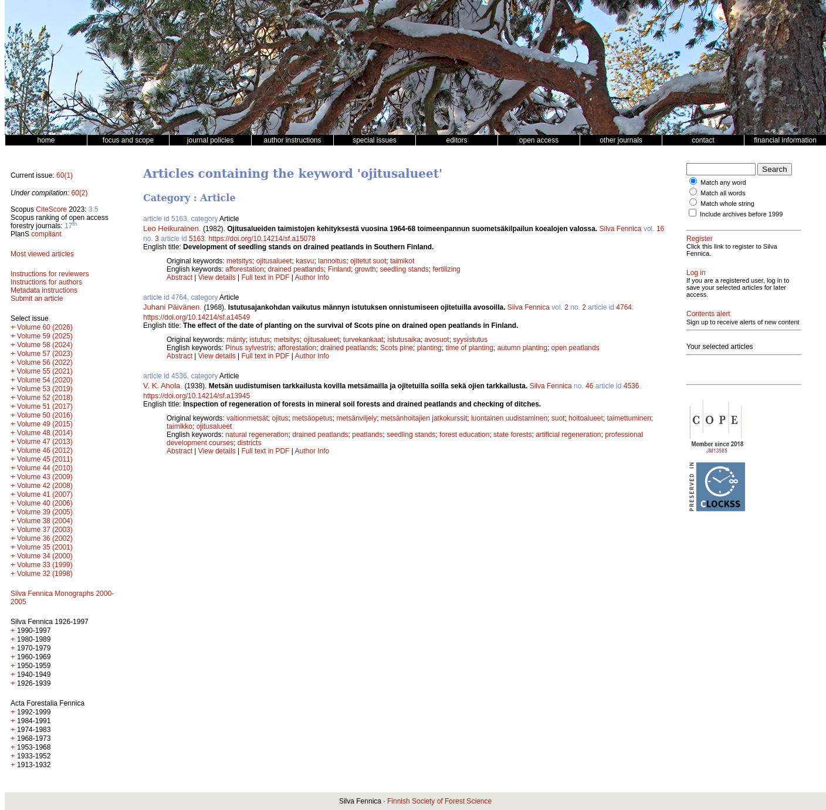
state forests (512, 435)
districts (250, 443)
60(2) (79, 193)
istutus (259, 339)
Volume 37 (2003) (45, 530)
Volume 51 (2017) (45, 406)
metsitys (239, 261)
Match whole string (727, 203)
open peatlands (575, 348)
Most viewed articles (42, 254)
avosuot (437, 339)
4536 (631, 386)
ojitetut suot (368, 261)
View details (218, 277)
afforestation (244, 269)
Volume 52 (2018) (45, 398)
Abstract (179, 277)
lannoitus (332, 261)
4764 (624, 307)
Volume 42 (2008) (45, 486)
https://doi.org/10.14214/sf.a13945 (196, 396)
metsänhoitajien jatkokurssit (424, 418)
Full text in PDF (265, 277)
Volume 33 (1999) (45, 565)
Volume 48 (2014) (45, 433)
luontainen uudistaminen (509, 418)
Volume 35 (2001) (45, 547)
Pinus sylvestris (249, 348)
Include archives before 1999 (741, 214)
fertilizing (446, 269)
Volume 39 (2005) (45, 512)
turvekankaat (363, 339)
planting (429, 348)
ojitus (280, 418)
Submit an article (37, 298)
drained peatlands (296, 269)
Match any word (723, 182)
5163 (197, 239)
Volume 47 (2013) (45, 442)
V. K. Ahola (161, 385)
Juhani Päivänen (171, 307)
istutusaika (404, 339)
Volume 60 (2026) (45, 327)
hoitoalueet (585, 418)
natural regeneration (256, 435)
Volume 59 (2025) (45, 336)
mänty (236, 339)
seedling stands (404, 269)
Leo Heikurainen (171, 228)
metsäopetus (312, 418)
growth (365, 269)
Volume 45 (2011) (45, 459)
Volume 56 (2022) (45, 362)
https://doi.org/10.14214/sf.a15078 (261, 239)
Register (699, 239)
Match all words (722, 192)
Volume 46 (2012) (45, 450)
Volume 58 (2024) (45, 345)
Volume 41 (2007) (45, 494)
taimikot (402, 261)
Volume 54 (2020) (45, 380)
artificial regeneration (568, 435)
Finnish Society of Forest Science (439, 801)
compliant (46, 234)
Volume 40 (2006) (45, 503)
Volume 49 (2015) (45, 424)
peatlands (367, 435)
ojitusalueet (274, 261)
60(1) (64, 175)
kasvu (305, 261)
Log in (696, 273)
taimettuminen (629, 418)
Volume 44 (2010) (45, 468)
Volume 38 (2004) (45, 521)
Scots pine (396, 348)
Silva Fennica (621, 229)
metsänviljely (357, 418)
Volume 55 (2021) (45, 371)
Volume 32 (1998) (45, 574)
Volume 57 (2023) (45, 354)
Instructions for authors (46, 282)
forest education (464, 435)
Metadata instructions (44, 290)
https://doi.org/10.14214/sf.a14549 (196, 317)
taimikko (179, 426)
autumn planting (522, 348)
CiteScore (51, 209)
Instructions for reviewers (50, 274)
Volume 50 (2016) (45, 415)
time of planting (469, 348)
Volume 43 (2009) (45, 477)
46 (589, 386)
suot (558, 418)
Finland (339, 269)
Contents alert (708, 314)
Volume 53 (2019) (45, 389)
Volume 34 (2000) (45, 556)
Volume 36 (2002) (45, 538)
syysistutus (470, 339)
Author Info (312, 277)
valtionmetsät (247, 418)
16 (660, 229)
